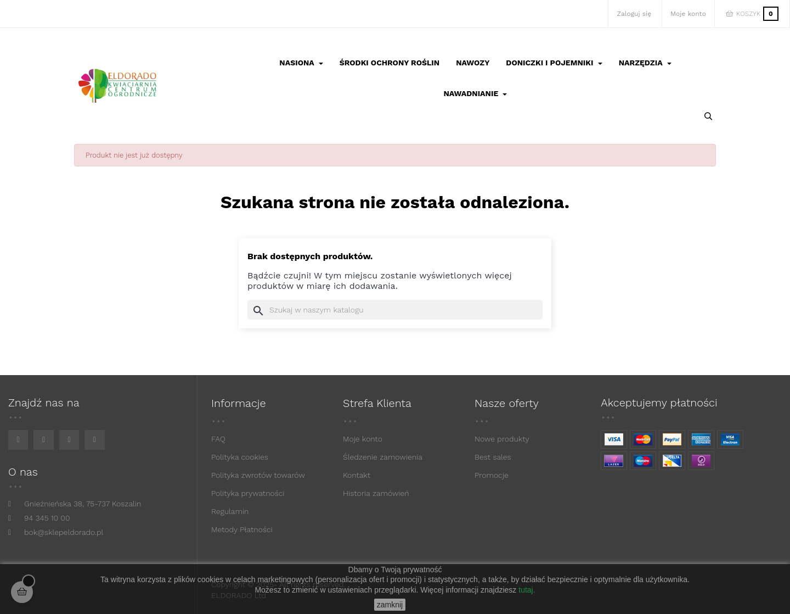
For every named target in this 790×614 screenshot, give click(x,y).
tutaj (525, 589)
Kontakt (356, 475)
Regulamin (230, 511)
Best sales (493, 457)
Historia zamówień (376, 493)
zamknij (390, 604)
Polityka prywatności (248, 493)
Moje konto (362, 438)
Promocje (492, 475)
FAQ (218, 438)
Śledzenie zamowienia (382, 457)
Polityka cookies (239, 457)
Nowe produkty (502, 438)
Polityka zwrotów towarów (258, 475)
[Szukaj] (395, 310)
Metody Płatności (242, 529)
